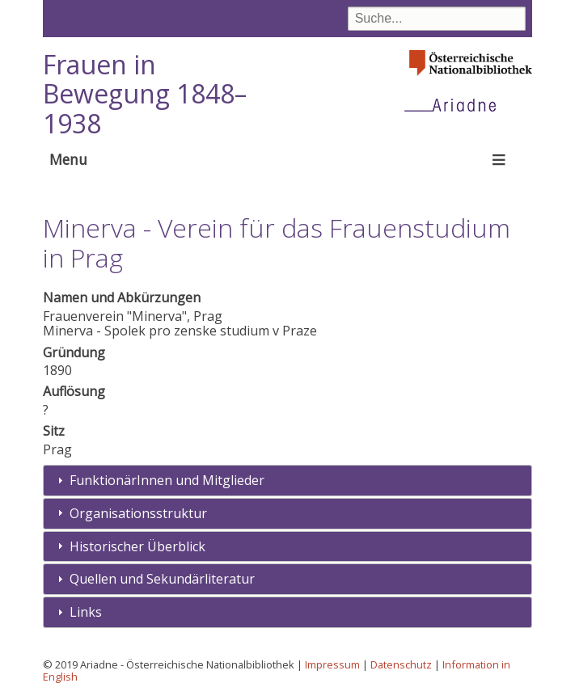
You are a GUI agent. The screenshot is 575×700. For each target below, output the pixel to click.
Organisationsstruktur (138, 513)
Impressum (332, 664)
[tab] (287, 480)
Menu (68, 159)
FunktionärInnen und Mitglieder (167, 480)
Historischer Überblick (137, 546)
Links (86, 612)
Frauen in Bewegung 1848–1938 (145, 94)
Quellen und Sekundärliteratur (162, 579)
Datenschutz (401, 664)
